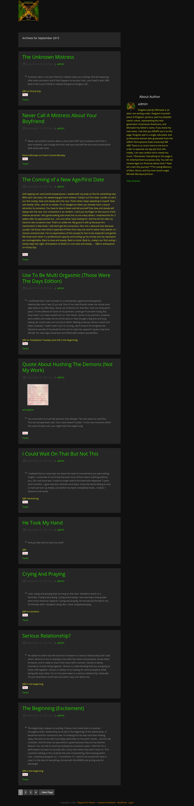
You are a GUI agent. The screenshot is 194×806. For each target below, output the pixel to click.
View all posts (133, 180)
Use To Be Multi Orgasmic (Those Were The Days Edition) (66, 278)
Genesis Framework (107, 802)
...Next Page (46, 792)
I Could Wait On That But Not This (60, 453)
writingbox (27, 409)
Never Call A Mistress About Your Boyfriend (60, 118)
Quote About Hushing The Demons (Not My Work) (67, 367)
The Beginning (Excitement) (53, 708)
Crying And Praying (44, 573)
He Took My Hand (42, 522)
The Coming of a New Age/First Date (63, 179)
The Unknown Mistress (48, 57)
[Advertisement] (149, 54)
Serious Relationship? (46, 635)
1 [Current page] (20, 792)
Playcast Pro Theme (86, 802)
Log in (131, 802)
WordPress (122, 802)
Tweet (25, 99)
